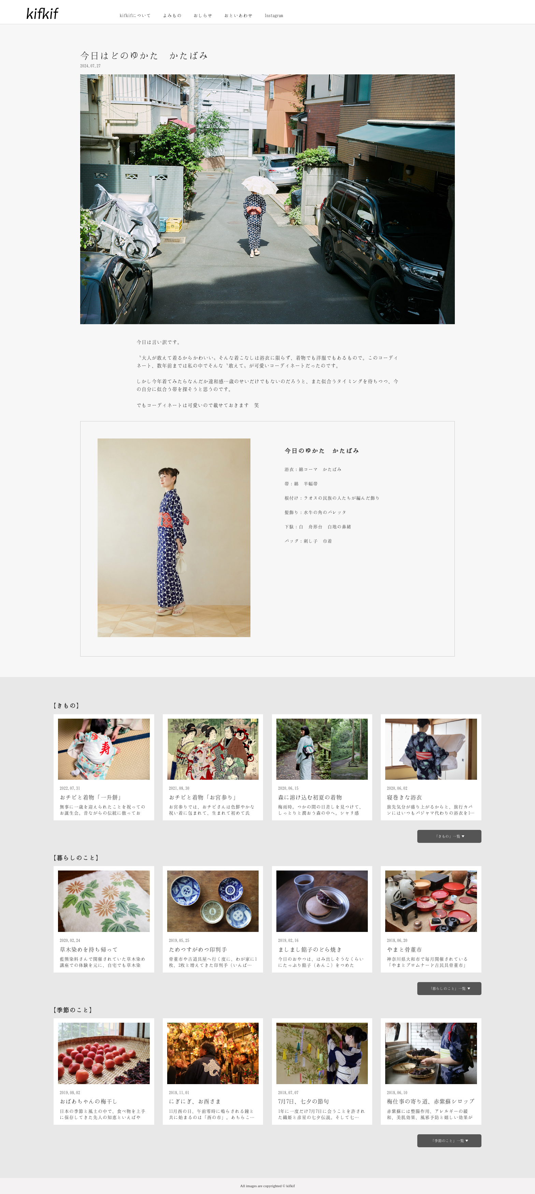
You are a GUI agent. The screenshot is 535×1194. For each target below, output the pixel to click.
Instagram (273, 15)
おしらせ (203, 15)
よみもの (172, 15)
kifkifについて (135, 15)
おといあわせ (238, 15)
